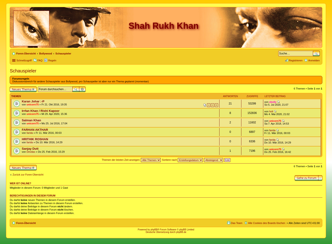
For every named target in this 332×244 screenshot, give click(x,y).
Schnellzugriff (24, 60)
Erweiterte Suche (82, 89)
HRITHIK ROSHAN (35, 139)
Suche (316, 53)
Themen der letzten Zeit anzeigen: (131, 159)
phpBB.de (181, 232)
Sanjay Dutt (30, 148)
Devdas (31, 151)
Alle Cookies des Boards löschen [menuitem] (266, 223)
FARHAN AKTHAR (35, 129)
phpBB (154, 229)
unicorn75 (33, 104)
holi (271, 111)
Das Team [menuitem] (236, 223)
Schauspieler (23, 70)
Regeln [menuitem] (52, 60)
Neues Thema (21, 89)
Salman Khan (31, 120)
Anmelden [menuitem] (314, 60)
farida (30, 132)
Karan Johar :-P (33, 101)
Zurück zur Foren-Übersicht (27, 174)
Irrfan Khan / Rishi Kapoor (40, 111)
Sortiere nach (182, 159)
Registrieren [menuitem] (295, 60)
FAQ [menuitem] (39, 60)
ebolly (272, 102)
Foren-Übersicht (26, 223)
